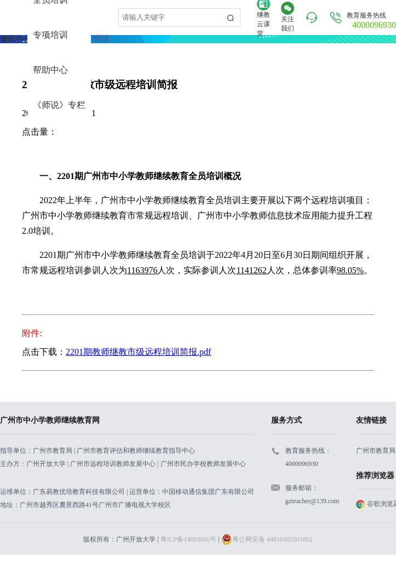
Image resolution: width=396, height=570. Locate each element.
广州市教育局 (375, 450)
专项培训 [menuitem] (50, 34)
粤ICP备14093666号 (188, 539)
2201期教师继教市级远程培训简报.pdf (138, 351)
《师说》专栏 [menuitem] (59, 105)
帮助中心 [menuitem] (50, 69)
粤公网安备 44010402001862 (267, 539)
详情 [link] (101, 38)
